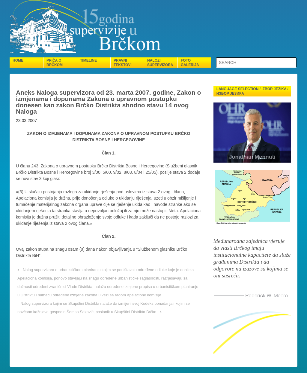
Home (18, 60)
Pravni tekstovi (123, 62)
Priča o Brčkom (54, 62)
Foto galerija (190, 62)
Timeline (88, 60)
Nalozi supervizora (160, 62)
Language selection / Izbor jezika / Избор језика (252, 91)
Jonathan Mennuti (252, 157)
